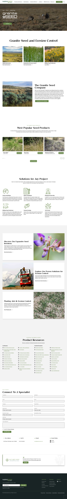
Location (35, 408)
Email (3, 399)
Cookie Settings (54, 492)
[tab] (3, 158)
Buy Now (25, 462)
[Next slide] (63, 158)
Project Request (51, 486)
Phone (35, 399)
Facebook (52, 442)
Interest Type (5, 408)
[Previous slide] (61, 158)
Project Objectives (5, 421)
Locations (43, 484)
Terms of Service (11, 429)
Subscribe (23, 485)
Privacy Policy (43, 492)
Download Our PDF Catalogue (42, 101)
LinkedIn (52, 440)
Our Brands (43, 487)
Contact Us (59, 1)
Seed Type (4, 417)
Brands (7, 10)
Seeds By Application (52, 484)
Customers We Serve (45, 485)
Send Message (7, 431)
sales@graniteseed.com (38, 441)
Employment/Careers (61, 492)
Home (4, 10)
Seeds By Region (52, 481)
